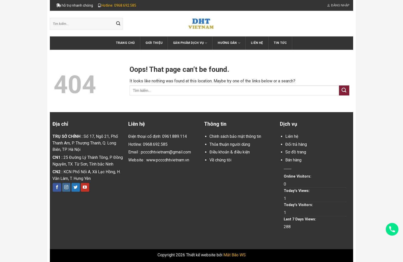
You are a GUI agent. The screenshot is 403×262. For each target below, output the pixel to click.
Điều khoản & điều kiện (229, 152)
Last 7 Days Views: (300, 219)
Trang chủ (125, 43)
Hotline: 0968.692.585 (118, 5)
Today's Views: (297, 191)
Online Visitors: (298, 176)
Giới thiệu (153, 43)
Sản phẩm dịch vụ (190, 43)
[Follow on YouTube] (85, 187)
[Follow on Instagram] (66, 187)
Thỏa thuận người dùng (229, 144)
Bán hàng (293, 160)
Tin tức (280, 43)
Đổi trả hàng (296, 144)
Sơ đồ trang (295, 152)
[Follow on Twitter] (75, 187)
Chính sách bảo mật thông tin (235, 136)
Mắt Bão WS (234, 255)
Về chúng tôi (220, 160)
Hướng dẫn (229, 43)
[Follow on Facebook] (57, 187)
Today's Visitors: (299, 205)
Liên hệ (257, 43)
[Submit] (118, 24)
